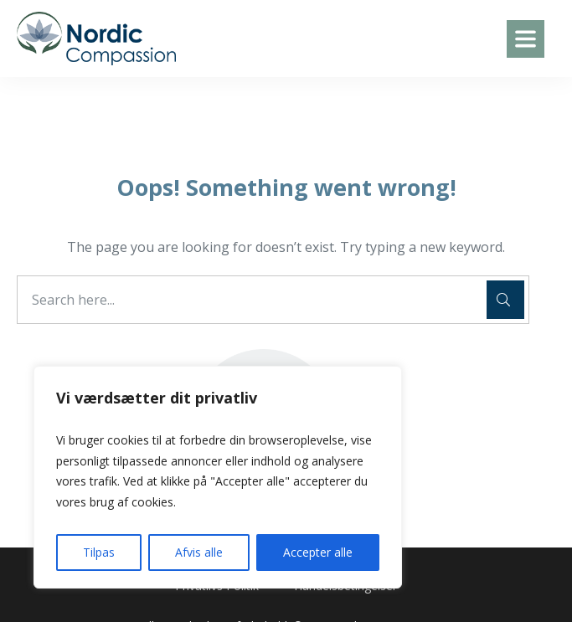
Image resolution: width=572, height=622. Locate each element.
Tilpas (99, 552)
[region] (217, 477)
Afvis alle (199, 552)
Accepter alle (318, 552)
